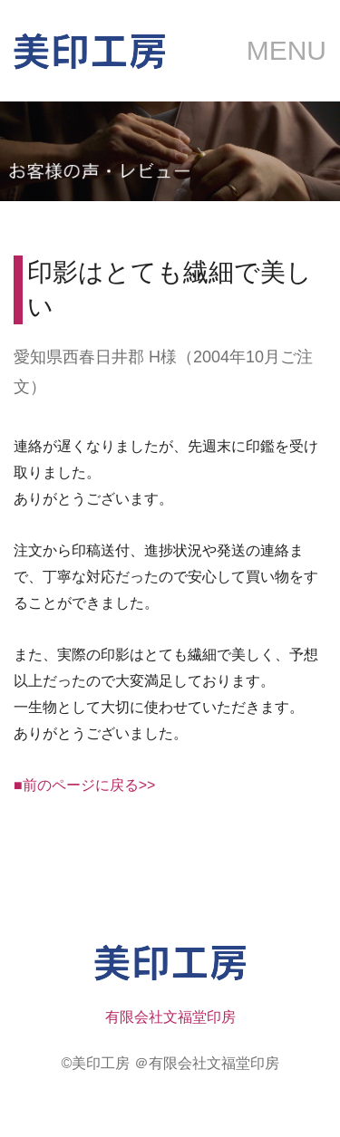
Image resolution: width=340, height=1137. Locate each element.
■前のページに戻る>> (84, 785)
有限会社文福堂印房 (170, 1017)
